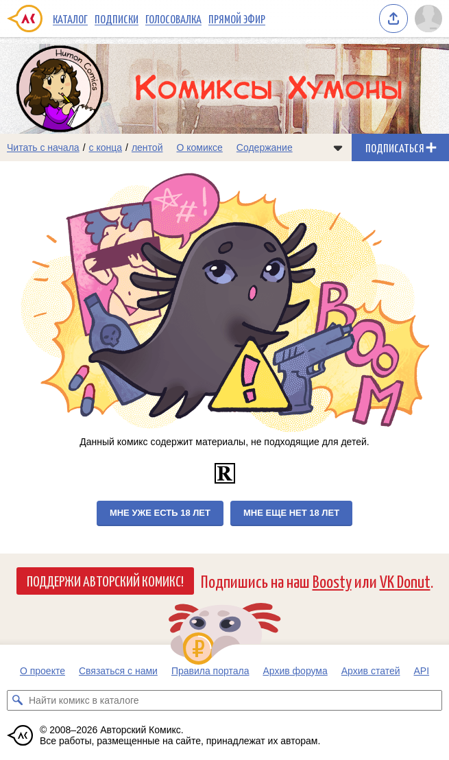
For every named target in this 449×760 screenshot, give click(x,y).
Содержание (264, 147)
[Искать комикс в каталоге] (17, 700)
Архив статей (370, 670)
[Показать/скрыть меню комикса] (338, 147)
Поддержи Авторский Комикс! (105, 580)
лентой (147, 147)
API (422, 670)
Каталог (70, 18)
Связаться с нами (118, 670)
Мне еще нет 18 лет (291, 513)
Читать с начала (43, 147)
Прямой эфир (236, 18)
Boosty (332, 580)
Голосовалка (173, 18)
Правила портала (210, 670)
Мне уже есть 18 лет (160, 513)
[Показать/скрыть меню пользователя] (428, 18)
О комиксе (199, 147)
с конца (106, 147)
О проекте (42, 670)
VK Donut (405, 580)
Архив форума (295, 670)
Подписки (116, 18)
